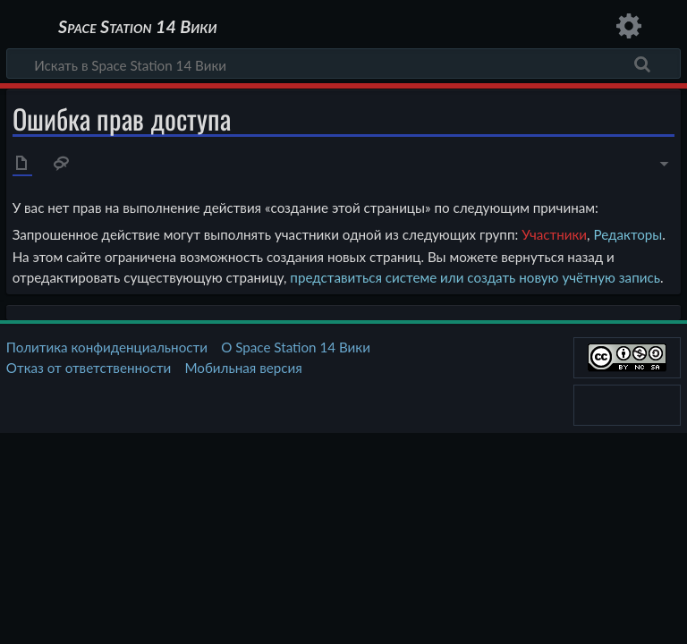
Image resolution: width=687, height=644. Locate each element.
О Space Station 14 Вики (295, 347)
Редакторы (627, 234)
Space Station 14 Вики (137, 27)
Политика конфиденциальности (107, 347)
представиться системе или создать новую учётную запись (475, 277)
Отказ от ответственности (88, 368)
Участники (554, 234)
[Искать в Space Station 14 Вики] (343, 63)
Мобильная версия (243, 368)
